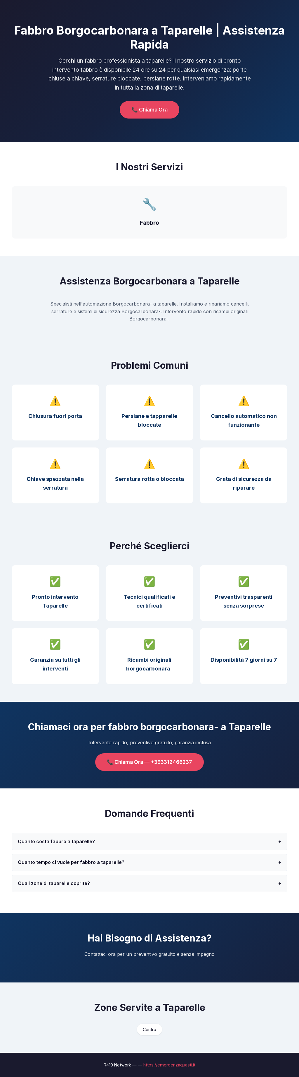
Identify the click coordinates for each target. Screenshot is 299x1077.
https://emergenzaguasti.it (169, 1064)
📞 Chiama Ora (149, 110)
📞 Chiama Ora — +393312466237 (149, 762)
